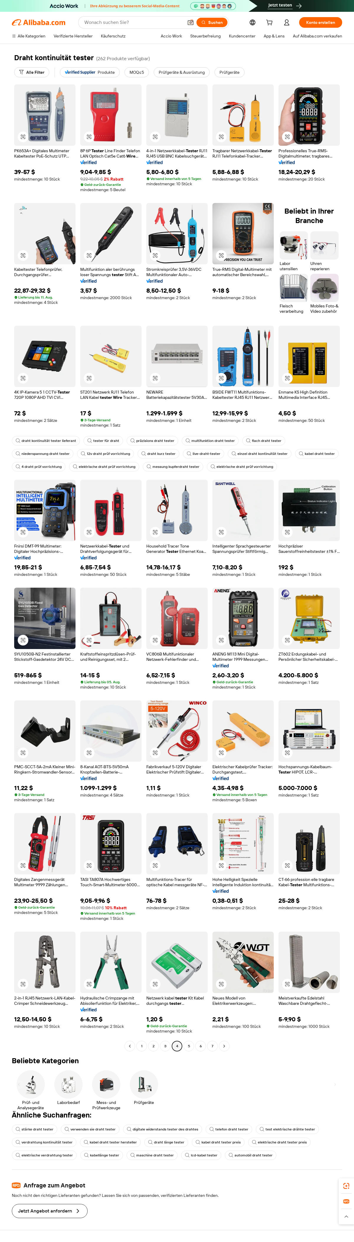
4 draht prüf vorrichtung (39, 466)
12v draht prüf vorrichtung (105, 453)
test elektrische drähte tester (287, 1129)
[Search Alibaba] (133, 22)
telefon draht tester (228, 1129)
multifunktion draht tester (210, 440)
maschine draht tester (152, 1155)
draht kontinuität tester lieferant (46, 440)
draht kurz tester (158, 453)
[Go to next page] (224, 1046)
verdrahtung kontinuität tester (44, 1142)
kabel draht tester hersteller (110, 1142)
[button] (190, 22)
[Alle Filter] (31, 72)
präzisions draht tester (152, 440)
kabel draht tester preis (218, 1142)
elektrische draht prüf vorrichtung (104, 466)
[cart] (270, 23)
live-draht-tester (203, 453)
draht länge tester (166, 1142)
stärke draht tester (34, 1129)
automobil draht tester (251, 1155)
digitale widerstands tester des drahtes (162, 1129)
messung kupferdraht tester (173, 466)
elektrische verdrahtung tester (44, 1155)
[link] (346, 1186)
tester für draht (103, 440)
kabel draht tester (317, 453)
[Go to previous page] (129, 1046)
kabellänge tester (101, 1155)
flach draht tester (263, 440)
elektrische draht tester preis (279, 1142)
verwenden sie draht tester (90, 1129)
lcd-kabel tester (201, 1155)
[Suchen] (211, 22)
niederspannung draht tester (43, 453)
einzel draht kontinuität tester (260, 453)
